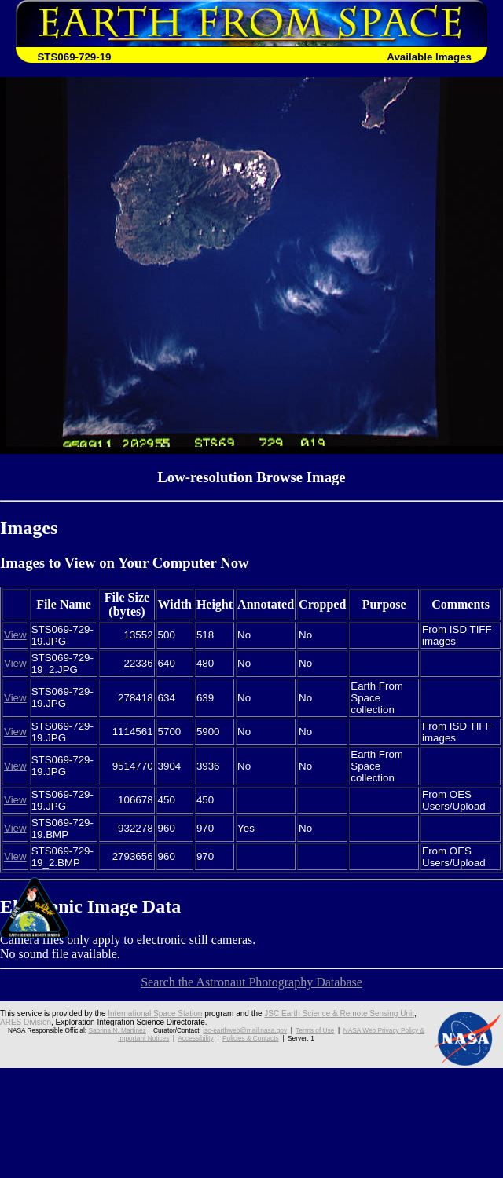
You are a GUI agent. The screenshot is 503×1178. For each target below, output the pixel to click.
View (15, 635)
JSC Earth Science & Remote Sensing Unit (339, 1013)
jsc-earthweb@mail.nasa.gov (245, 1030)
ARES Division (25, 1022)
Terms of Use (315, 1030)
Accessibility (195, 1038)
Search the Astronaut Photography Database (251, 982)
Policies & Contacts (250, 1038)
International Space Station (155, 1013)
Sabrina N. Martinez (116, 1030)
